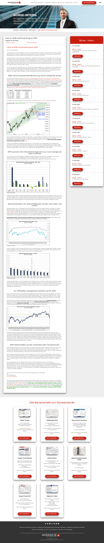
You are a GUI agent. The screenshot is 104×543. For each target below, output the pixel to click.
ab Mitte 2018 (29, 139)
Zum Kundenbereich (89, 2)
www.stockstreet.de (12, 376)
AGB (50, 529)
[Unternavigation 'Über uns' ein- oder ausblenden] (75, 3)
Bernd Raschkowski (26, 428)
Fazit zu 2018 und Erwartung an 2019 (47, 30)
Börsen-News (23, 30)
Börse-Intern (32, 30)
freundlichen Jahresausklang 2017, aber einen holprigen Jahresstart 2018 (41, 78)
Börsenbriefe (40, 529)
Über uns (46, 529)
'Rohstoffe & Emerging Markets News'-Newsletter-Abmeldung (51, 527)
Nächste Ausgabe (10, 42)
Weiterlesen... (77, 56)
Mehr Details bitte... (24, 438)
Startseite (16, 30)
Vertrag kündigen (68, 529)
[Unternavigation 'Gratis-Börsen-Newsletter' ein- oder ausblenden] (36, 3)
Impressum (60, 529)
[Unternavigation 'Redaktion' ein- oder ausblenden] (54, 3)
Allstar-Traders (18, 383)
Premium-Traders (11, 385)
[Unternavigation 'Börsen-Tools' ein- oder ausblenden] (69, 3)
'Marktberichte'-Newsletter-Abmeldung (76, 527)
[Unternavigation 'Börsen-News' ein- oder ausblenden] (61, 3)
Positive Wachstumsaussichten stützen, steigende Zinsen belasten (28, 87)
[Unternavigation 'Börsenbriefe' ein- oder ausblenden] (47, 3)
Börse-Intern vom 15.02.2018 (42, 100)
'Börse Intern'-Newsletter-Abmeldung (28, 527)
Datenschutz (54, 529)
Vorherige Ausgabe (31, 42)
